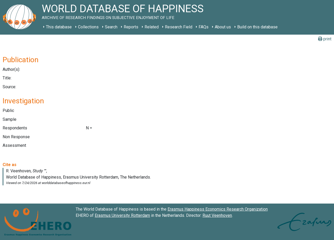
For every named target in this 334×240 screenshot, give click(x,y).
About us (223, 26)
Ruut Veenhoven (217, 215)
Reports (131, 26)
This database (59, 26)
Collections (88, 26)
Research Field (178, 26)
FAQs (203, 26)
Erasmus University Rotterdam (122, 215)
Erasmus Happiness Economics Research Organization (218, 209)
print (324, 38)
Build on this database (257, 26)
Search (111, 26)
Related (152, 26)
